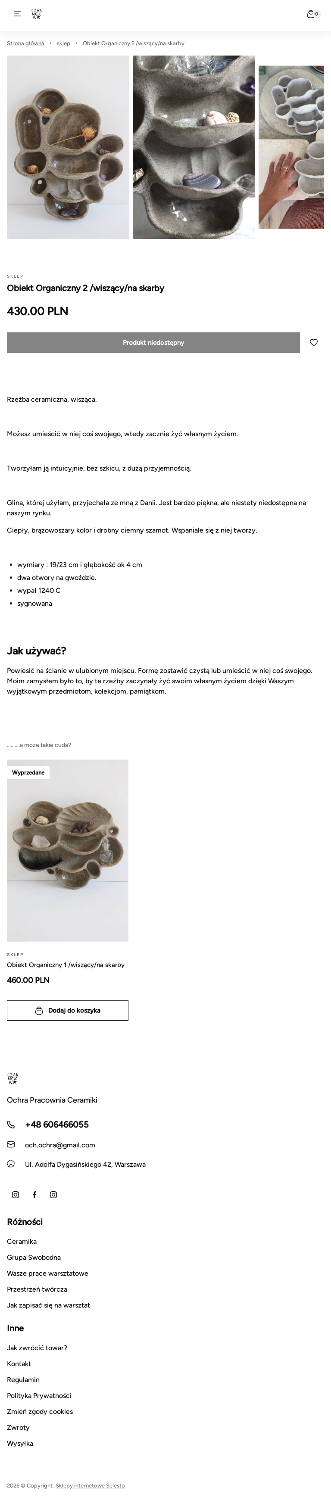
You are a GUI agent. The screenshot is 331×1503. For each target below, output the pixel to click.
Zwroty (18, 1427)
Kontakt (19, 1364)
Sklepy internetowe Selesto (90, 1485)
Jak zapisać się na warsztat (48, 1305)
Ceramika (22, 1241)
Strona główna (25, 43)
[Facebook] (34, 1194)
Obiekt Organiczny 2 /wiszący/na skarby (133, 43)
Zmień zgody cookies (40, 1411)
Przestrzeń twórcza (37, 1289)
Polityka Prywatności (39, 1395)
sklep (63, 43)
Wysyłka (20, 1443)
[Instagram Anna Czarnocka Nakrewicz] (15, 1194)
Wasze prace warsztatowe (47, 1273)
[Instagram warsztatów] (53, 1194)
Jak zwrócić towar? (37, 1348)
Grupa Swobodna (34, 1257)
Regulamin (23, 1380)
